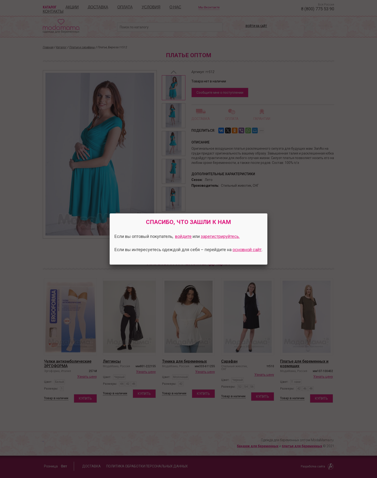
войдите (183, 236)
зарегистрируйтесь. (220, 236)
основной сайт (247, 249)
